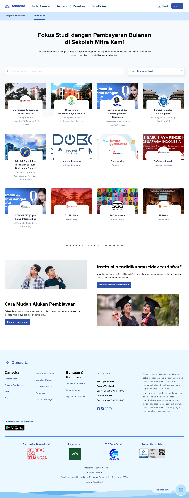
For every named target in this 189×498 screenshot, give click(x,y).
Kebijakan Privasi (43, 380)
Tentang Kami (11, 379)
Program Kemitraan (15, 15)
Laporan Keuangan (44, 399)
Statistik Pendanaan (14, 385)
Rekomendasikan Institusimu (114, 284)
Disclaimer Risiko (43, 386)
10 (98, 245)
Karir (7, 392)
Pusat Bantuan (99, 6)
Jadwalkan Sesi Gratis (76, 383)
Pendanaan (40, 393)
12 (106, 245)
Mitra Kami (39, 15)
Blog (7, 398)
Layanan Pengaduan (75, 396)
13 (110, 245)
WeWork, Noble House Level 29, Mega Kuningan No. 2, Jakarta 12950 (94, 477)
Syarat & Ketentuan (44, 373)
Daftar (177, 6)
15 (118, 245)
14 (114, 245)
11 (102, 245)
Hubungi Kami (103, 373)
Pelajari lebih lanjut (17, 322)
